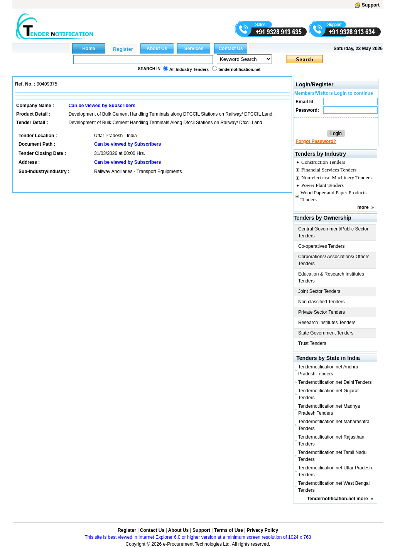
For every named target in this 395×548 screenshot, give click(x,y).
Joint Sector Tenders (319, 291)
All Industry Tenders (189, 69)
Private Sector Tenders (321, 312)
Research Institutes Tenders (327, 322)
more (362, 207)
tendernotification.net (239, 69)
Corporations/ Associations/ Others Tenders (334, 260)
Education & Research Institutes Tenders (331, 277)
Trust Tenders (312, 343)
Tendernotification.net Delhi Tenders (335, 382)
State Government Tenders (325, 333)
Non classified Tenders (321, 301)
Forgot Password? (315, 141)
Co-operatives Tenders (321, 246)
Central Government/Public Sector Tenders (333, 232)
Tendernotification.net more (337, 498)
